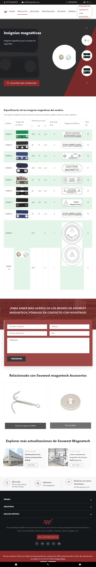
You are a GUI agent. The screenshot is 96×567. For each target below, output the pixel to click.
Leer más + (30, 465)
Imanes (7, 499)
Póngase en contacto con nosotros (84, 12)
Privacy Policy (60, 559)
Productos (22, 11)
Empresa (72, 11)
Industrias (34, 11)
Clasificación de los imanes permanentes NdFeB (32, 457)
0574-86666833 (12, 2)
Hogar (12, 11)
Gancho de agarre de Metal (25, 424)
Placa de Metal (70, 424)
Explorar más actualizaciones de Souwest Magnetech (48, 442)
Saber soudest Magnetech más (48, 537)
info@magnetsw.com (32, 2)
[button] (86, 28)
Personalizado (48, 11)
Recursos (61, 11)
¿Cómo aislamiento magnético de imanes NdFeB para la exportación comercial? (77, 458)
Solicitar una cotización (21, 83)
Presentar (17, 359)
